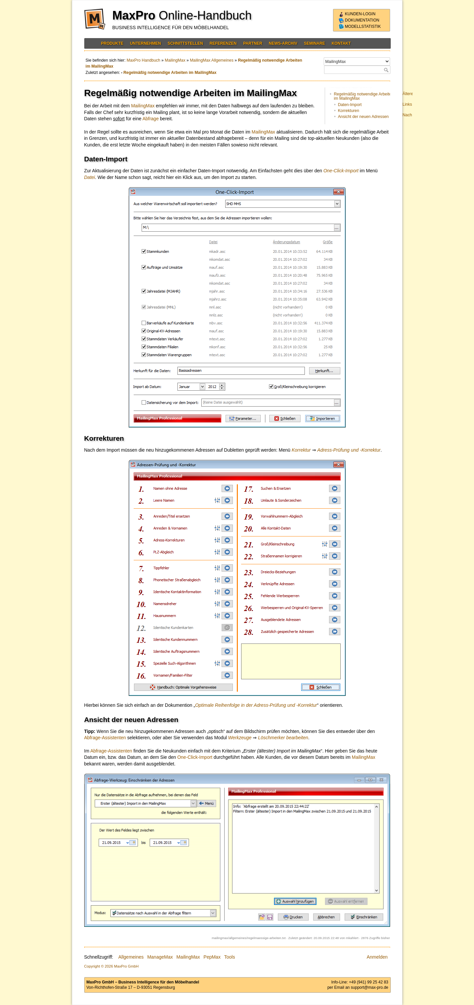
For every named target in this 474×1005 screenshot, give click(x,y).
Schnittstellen (185, 43)
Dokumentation (359, 20)
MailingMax (175, 60)
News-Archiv (283, 43)
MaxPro (134, 15)
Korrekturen (348, 110)
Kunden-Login (357, 14)
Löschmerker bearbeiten (283, 737)
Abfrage (150, 118)
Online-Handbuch (205, 15)
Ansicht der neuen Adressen (363, 116)
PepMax (212, 957)
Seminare (314, 43)
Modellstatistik (360, 26)
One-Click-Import (341, 170)
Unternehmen (145, 43)
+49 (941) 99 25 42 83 (368, 982)
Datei (89, 177)
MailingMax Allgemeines (211, 60)
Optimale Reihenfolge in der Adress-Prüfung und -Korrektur (256, 705)
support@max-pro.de (369, 987)
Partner (252, 43)
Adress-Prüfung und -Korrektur (349, 450)
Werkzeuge (240, 737)
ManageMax (160, 957)
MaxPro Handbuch (143, 60)
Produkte (112, 43)
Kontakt (341, 43)
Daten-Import (350, 104)
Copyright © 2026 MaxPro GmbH (111, 966)
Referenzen (223, 43)
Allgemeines (131, 957)
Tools (229, 957)
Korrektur (301, 450)
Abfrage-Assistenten (105, 737)
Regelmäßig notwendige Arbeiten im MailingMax (170, 72)
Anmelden (377, 957)
